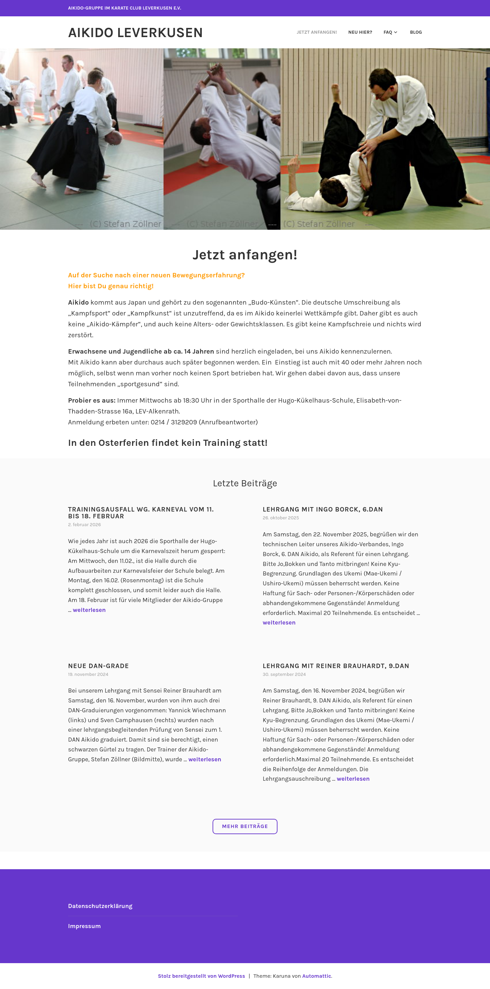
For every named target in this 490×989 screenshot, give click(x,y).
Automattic (317, 975)
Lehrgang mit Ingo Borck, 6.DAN (324, 509)
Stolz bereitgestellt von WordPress (201, 975)
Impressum (84, 925)
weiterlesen (89, 609)
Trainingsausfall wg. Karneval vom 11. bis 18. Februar (142, 512)
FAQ (387, 32)
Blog (416, 32)
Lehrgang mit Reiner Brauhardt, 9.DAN (338, 665)
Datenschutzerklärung (100, 905)
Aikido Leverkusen (137, 32)
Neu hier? (360, 32)
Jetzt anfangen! (317, 32)
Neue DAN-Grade (99, 665)
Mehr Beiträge (245, 826)
